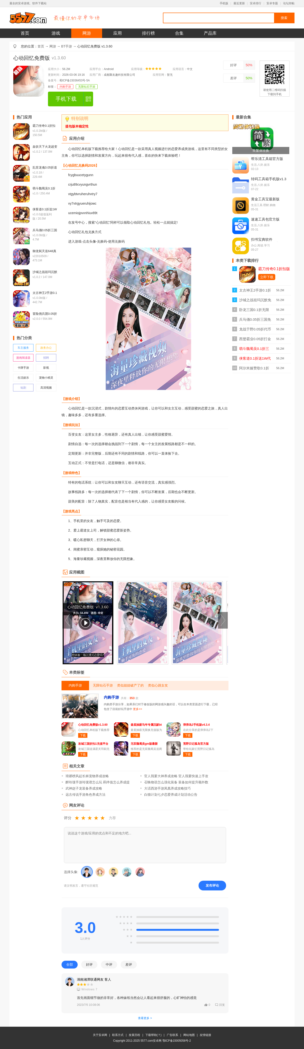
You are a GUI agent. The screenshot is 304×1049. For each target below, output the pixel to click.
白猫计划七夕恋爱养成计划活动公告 (170, 794)
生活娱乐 (23, 377)
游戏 (56, 33)
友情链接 (205, 1035)
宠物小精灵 (46, 377)
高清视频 (46, 387)
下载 (83, 735)
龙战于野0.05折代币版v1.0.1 (255, 330)
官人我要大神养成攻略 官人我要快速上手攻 (176, 776)
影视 (46, 367)
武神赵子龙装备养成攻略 (84, 788)
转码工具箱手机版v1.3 (268, 179)
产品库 (210, 33)
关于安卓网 (100, 1035)
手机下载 (66, 99)
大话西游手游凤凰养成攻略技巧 (167, 788)
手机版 (224, 3)
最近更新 (239, 3)
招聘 (46, 357)
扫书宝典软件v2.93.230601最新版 (267, 241)
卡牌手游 (23, 367)
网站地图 (189, 1035)
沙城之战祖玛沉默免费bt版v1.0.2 (255, 301)
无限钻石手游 (86, 86)
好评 (233, 65)
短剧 (23, 387)
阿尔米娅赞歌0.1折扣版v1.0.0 (254, 369)
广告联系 (172, 1035)
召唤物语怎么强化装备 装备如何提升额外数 (176, 782)
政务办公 (46, 347)
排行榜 (148, 33)
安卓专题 (272, 3)
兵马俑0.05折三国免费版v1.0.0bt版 (255, 320)
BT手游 (66, 46)
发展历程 (134, 1035)
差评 (233, 78)
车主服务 (23, 347)
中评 (109, 964)
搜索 (284, 18)
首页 (25, 33)
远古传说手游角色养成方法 (85, 794)
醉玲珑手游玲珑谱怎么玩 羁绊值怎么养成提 (98, 782)
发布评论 (212, 885)
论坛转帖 (288, 3)
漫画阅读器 (23, 357)
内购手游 (65, 86)
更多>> (137, 709)
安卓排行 (255, 3)
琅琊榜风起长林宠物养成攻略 (87, 776)
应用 (117, 33)
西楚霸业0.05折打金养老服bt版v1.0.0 (255, 340)
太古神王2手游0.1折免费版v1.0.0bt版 (255, 291)
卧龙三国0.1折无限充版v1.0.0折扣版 (254, 311)
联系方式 (118, 1035)
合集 (179, 33)
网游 (86, 33)
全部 (69, 964)
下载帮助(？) (153, 1035)
